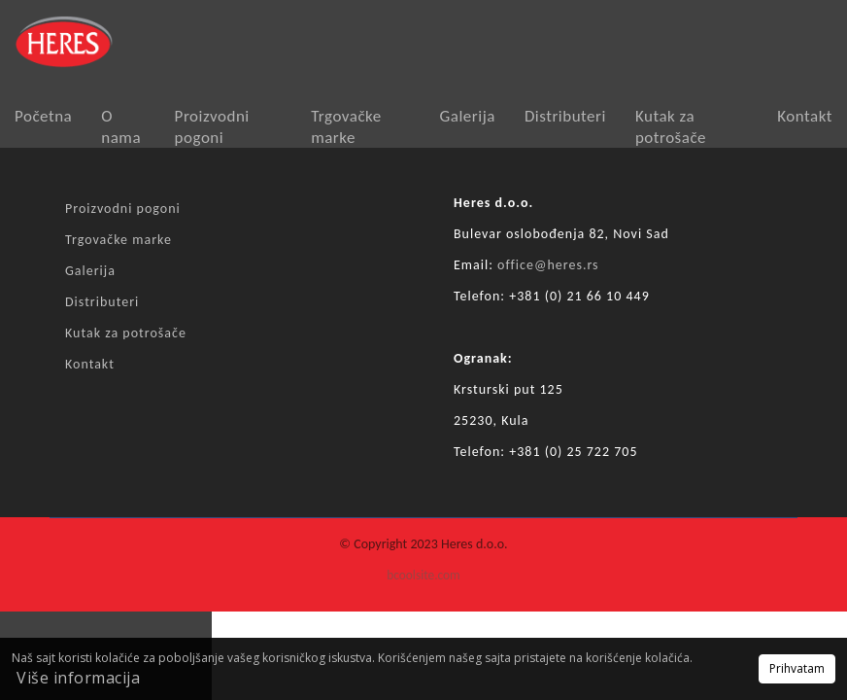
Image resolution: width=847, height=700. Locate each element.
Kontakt (804, 116)
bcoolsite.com (423, 575)
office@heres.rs (548, 265)
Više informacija (78, 677)
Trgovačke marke (346, 127)
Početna (43, 116)
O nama (121, 127)
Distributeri (565, 116)
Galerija (467, 116)
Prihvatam (797, 668)
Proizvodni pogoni (212, 127)
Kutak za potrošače (670, 127)
